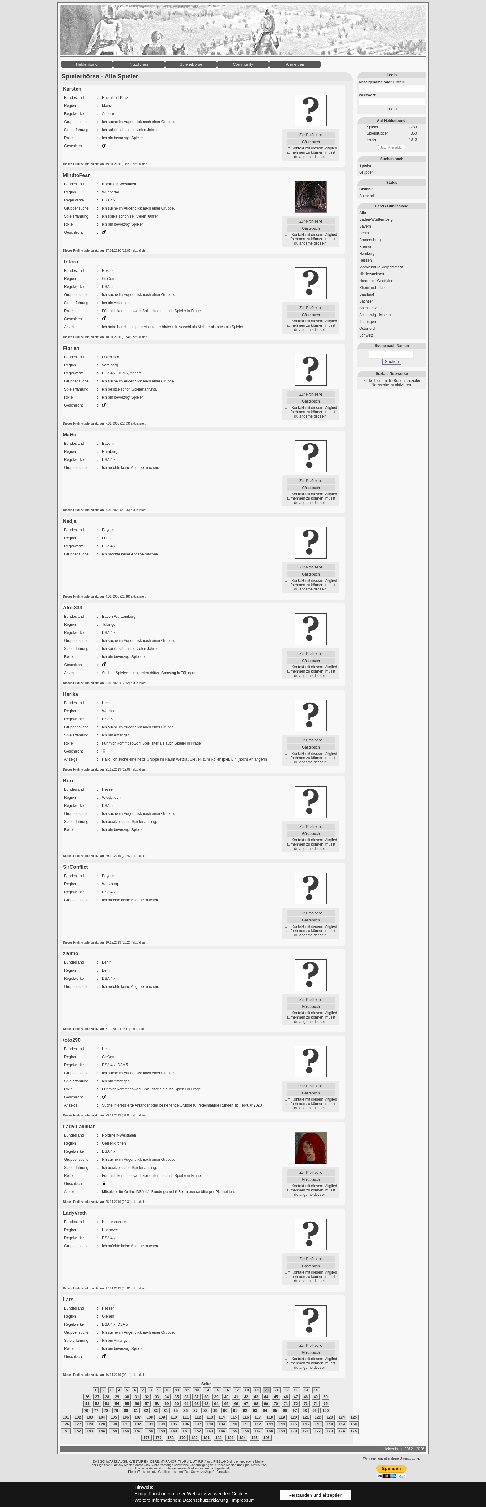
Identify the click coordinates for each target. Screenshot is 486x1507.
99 (314, 1410)
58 (157, 1404)
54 (117, 1404)
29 (117, 1397)
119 (282, 1417)
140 (234, 1424)
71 (286, 1404)
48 (306, 1397)
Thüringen (367, 322)
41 (236, 1397)
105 (114, 1417)
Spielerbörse (191, 64)
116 (246, 1417)
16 (227, 1390)
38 (206, 1397)
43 (256, 1397)
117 (258, 1417)
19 (256, 1390)
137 (198, 1424)
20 (267, 1390)
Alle (362, 212)
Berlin (364, 233)
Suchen (392, 361)
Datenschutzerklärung (205, 1500)
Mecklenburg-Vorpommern (381, 267)
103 (90, 1417)
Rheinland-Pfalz (372, 287)
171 (306, 1431)
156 (126, 1431)
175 (354, 1431)
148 (330, 1424)
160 (174, 1431)
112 (198, 1417)
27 (97, 1397)
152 (78, 1431)
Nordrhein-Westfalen (376, 281)
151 (66, 1431)
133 (150, 1424)
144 (282, 1424)
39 (216, 1397)
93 (255, 1410)
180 (194, 1438)
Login (392, 109)
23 (296, 1390)
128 (90, 1424)
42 (246, 1397)
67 (246, 1404)
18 (247, 1390)
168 (270, 1431)
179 (182, 1438)
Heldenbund (87, 64)
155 (114, 1431)
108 (150, 1417)
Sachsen (366, 301)
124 (342, 1417)
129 (102, 1424)
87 (195, 1410)
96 (285, 1410)
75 (326, 1404)
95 (275, 1410)
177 (158, 1438)
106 (126, 1417)
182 (218, 1438)
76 (86, 1410)
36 (186, 1397)
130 (114, 1424)
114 (222, 1417)
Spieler (365, 165)
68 (256, 1404)
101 (66, 1417)
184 (242, 1438)
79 (116, 1410)
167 (258, 1431)
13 (197, 1390)
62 (196, 1404)
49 (316, 1397)
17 (237, 1390)
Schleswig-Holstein (375, 315)
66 (236, 1404)
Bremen (365, 247)
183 (230, 1438)
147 (318, 1424)
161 (186, 1431)
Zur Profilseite (310, 135)
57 (147, 1404)
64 (216, 1404)
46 (286, 1397)
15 (217, 1390)
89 (215, 1410)
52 (97, 1404)
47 (296, 1397)
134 (162, 1424)
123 (330, 1417)
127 (78, 1424)
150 (354, 1424)
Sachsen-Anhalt (372, 308)
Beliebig (366, 189)
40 (226, 1397)
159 (162, 1431)
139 (222, 1424)
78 (106, 1410)
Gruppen (366, 172)
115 (234, 1417)
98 (305, 1410)
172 (318, 1431)
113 (210, 1417)
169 (282, 1431)
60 (177, 1404)
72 (296, 1404)
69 (266, 1404)
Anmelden (295, 64)
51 (87, 1404)
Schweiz (366, 335)
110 (174, 1417)
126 (66, 1424)
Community (243, 64)
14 (207, 1390)
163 (210, 1431)
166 (246, 1431)
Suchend (366, 196)
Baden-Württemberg (376, 219)
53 (107, 1404)
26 (87, 1397)
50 (326, 1397)
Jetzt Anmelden (391, 147)
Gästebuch (311, 142)
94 (265, 1410)
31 (137, 1397)
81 (136, 1410)
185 (254, 1438)
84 (166, 1410)
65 (226, 1404)
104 (102, 1417)
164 (222, 1431)
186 (266, 1438)
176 (146, 1438)
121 (306, 1417)
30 (127, 1397)
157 (138, 1431)
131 (126, 1424)
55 (127, 1404)
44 (266, 1397)
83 (156, 1410)
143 (270, 1424)
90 (225, 1410)
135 (174, 1424)
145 (294, 1424)
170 (294, 1431)
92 (245, 1410)
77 (96, 1410)
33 (157, 1397)
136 (186, 1424)
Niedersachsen (371, 274)
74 (316, 1404)
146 (306, 1424)
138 (210, 1424)
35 (177, 1397)
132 (138, 1424)
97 (295, 1410)
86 (185, 1410)
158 (150, 1431)
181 (206, 1438)
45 (276, 1397)
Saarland (366, 294)
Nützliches (139, 64)
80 (126, 1410)
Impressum (243, 1500)
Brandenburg (370, 240)
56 (137, 1404)
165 (234, 1431)
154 (102, 1431)
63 (206, 1404)
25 (316, 1390)
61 (186, 1404)
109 (162, 1417)
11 (177, 1390)
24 (306, 1390)
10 (167, 1390)
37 (196, 1397)
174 (342, 1431)
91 (235, 1410)
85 (176, 1410)
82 (146, 1410)
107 (138, 1417)
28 (107, 1397)
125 (354, 1417)
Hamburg (366, 253)
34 (167, 1397)
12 (187, 1390)
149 (342, 1424)
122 (318, 1417)
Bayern (365, 226)
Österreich (367, 328)
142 (258, 1424)
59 (167, 1404)
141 (246, 1424)
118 (270, 1417)
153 (90, 1431)
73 (306, 1404)
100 (325, 1410)
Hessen (365, 260)
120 (294, 1417)
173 (330, 1431)
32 (147, 1397)
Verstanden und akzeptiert (315, 1495)
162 (198, 1431)
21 (277, 1390)
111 (186, 1417)
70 (276, 1404)
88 (205, 1410)
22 (287, 1390)
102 (78, 1417)
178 (170, 1438)
